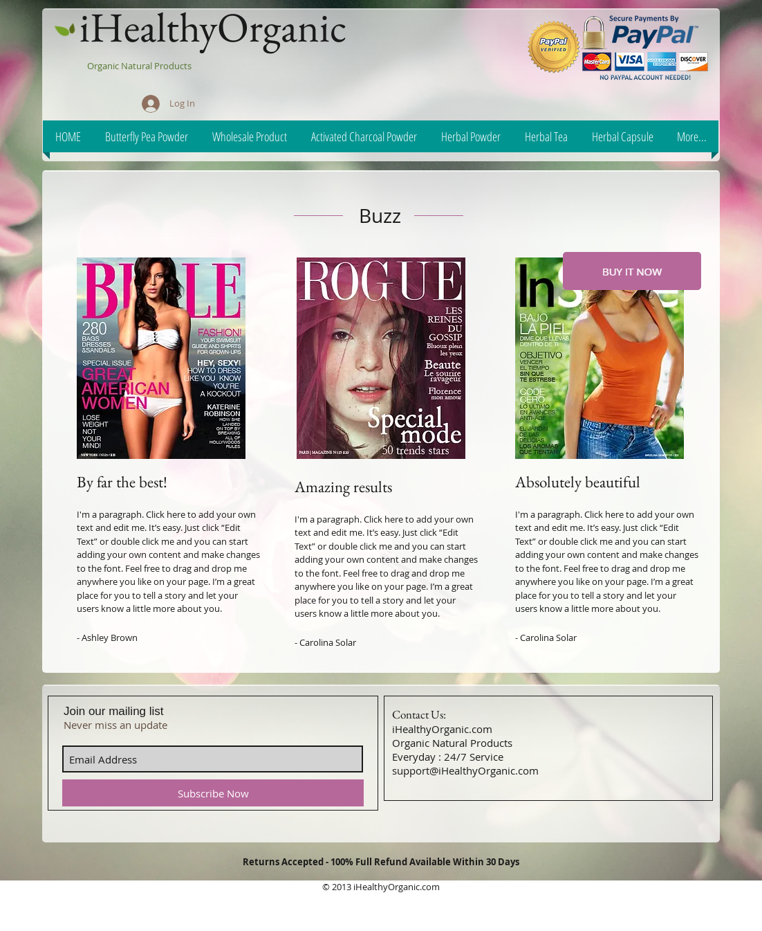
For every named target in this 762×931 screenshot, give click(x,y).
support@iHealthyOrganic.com (465, 770)
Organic (104, 66)
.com (430, 886)
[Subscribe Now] (213, 792)
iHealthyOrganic (213, 27)
